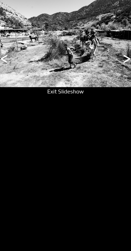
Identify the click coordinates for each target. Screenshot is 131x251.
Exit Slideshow (65, 91)
